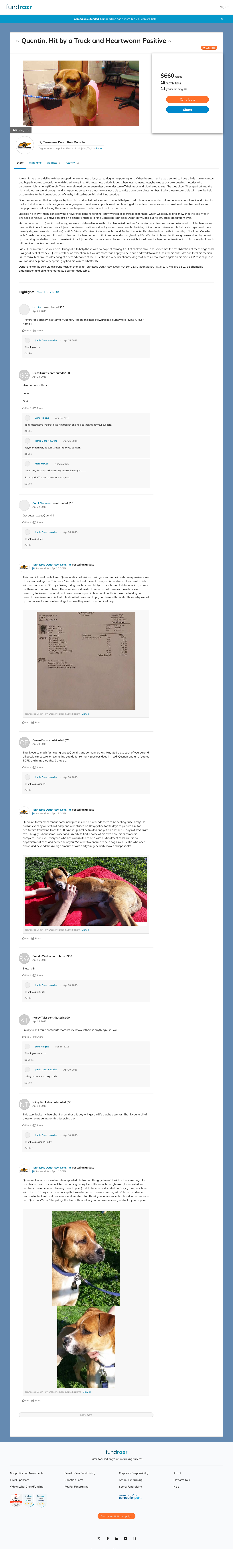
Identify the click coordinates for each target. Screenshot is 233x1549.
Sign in (224, 7)
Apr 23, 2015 (39, 376)
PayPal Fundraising (76, 1486)
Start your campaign (116, 1516)
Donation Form (73, 1480)
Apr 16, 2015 (39, 959)
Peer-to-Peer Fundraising (79, 1473)
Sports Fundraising (130, 1486)
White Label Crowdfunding (27, 1486)
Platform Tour (181, 1480)
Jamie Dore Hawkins (46, 340)
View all (86, 713)
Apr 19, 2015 (59, 813)
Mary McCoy (41, 463)
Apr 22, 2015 (39, 506)
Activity (73, 162)
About (177, 1473)
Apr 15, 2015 (39, 1021)
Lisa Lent (38, 307)
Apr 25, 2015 (39, 311)
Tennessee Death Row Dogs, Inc (64, 142)
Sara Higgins (42, 417)
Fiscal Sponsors (19, 1480)
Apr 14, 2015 (39, 1105)
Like (25, 330)
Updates (53, 162)
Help (176, 1486)
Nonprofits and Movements (26, 1473)
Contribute (187, 99)
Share (187, 109)
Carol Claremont (42, 503)
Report (99, 148)
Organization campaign (51, 148)
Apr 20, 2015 (59, 568)
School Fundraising (131, 1480)
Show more (86, 1414)
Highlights (35, 162)
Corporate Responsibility (134, 1473)
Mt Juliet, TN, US (86, 148)
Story (20, 162)
